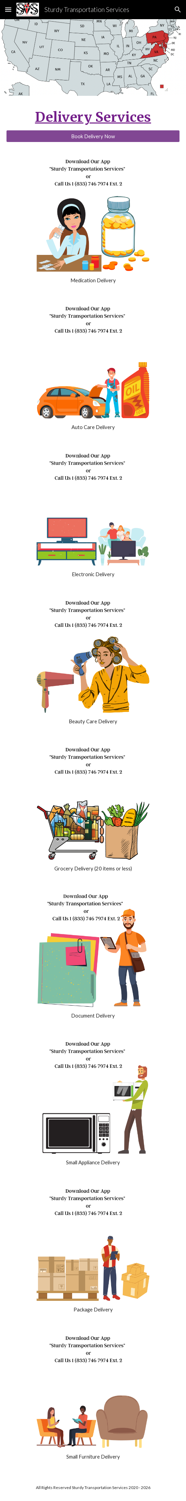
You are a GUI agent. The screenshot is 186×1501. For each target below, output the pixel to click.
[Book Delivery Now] (92, 136)
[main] (93, 117)
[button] (8, 9)
